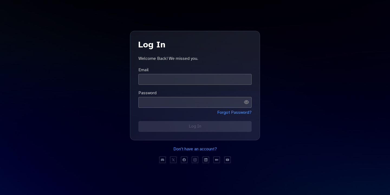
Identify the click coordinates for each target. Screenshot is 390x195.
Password (147, 93)
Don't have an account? (195, 149)
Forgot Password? (234, 112)
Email (143, 70)
